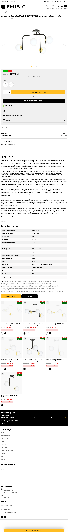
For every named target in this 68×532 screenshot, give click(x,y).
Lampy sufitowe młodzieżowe (29, 290)
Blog (2, 456)
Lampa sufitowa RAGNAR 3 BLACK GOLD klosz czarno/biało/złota (32, 360)
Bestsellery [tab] (29, 296)
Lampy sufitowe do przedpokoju (10, 288)
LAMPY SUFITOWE (15, 12)
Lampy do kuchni (20, 283)
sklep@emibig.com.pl (61, 1)
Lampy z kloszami (44, 290)
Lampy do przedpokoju (52, 286)
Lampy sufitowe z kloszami (25, 282)
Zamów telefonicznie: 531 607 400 (34, 101)
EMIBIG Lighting (6, 135)
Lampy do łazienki (59, 285)
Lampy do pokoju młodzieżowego (11, 290)
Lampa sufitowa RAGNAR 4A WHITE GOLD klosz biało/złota (55, 324)
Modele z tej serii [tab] (10, 296)
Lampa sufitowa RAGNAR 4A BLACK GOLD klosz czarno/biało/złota (33, 324)
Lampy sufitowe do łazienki (8, 286)
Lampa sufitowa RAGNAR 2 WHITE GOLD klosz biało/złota (55, 360)
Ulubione (3, 470)
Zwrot (2, 473)
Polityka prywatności (7, 450)
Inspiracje (4, 444)
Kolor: (4, 80)
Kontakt (3, 453)
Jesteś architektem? (7, 1)
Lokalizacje (4, 459)
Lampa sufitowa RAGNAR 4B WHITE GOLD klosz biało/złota (10, 324)
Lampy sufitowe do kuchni (33, 283)
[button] (4, 92)
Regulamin (4, 447)
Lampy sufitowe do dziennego (46, 288)
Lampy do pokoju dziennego (28, 288)
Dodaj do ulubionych (10, 144)
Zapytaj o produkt (9, 141)
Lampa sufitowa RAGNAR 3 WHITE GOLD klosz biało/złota (10, 360)
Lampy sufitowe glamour (40, 282)
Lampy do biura (52, 282)
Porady (3, 441)
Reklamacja (4, 476)
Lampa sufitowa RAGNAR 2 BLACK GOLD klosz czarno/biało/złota (10, 396)
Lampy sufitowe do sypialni (45, 285)
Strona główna (5, 12)
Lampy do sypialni (32, 285)
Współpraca (4, 438)
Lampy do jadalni (46, 283)
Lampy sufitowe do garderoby (9, 291)
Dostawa (3, 482)
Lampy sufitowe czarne (25, 291)
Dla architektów (5, 435)
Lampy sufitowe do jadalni (8, 285)
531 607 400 (46, 1)
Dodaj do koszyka (38, 92)
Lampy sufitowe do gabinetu (37, 286)
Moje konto (4, 467)
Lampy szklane (59, 291)
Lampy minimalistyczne (39, 291)
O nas (2, 432)
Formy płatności (5, 479)
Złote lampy (50, 291)
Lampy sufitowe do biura (8, 283)
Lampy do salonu (21, 285)
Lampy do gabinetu (22, 286)
